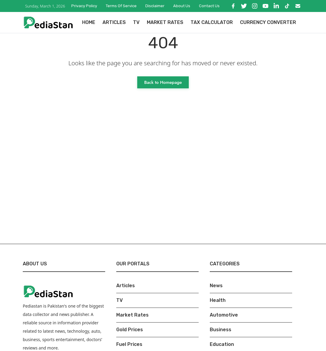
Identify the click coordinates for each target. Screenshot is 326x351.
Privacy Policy (84, 6)
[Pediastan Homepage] (48, 22)
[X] (244, 6)
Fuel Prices (129, 344)
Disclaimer (154, 6)
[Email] (297, 6)
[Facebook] (233, 6)
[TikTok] (287, 6)
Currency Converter (268, 22)
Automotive (224, 315)
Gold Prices (129, 329)
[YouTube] (265, 6)
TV (136, 22)
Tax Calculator (212, 22)
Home (88, 22)
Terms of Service (121, 6)
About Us (181, 6)
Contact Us (209, 6)
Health (218, 300)
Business (220, 329)
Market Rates (165, 22)
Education (222, 344)
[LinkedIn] (276, 6)
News (216, 285)
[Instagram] (254, 6)
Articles (114, 22)
